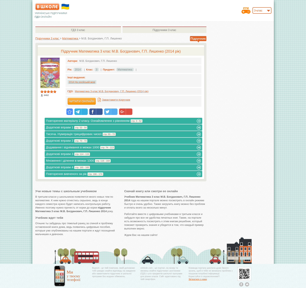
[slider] (48, 91)
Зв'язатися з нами (198, 279)
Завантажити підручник (116, 99)
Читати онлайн (81, 101)
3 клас (78, 30)
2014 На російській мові (82, 82)
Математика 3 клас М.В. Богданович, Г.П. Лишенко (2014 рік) (111, 91)
